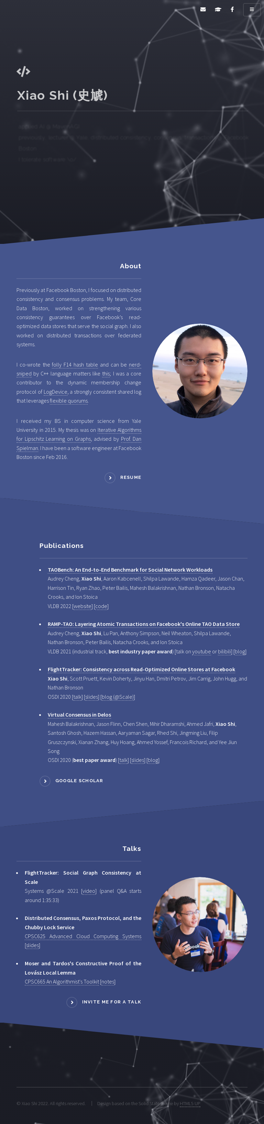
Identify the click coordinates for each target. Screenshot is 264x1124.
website (82, 606)
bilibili (224, 651)
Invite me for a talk (112, 1002)
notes (107, 981)
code (101, 606)
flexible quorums (69, 400)
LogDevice (55, 391)
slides (91, 696)
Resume (131, 477)
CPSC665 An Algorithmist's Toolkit (62, 981)
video (88, 890)
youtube (201, 651)
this (106, 373)
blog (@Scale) (118, 696)
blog (240, 651)
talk (77, 696)
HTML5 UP (190, 1103)
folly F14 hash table (75, 364)
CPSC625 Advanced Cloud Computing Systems (83, 936)
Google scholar (79, 780)
